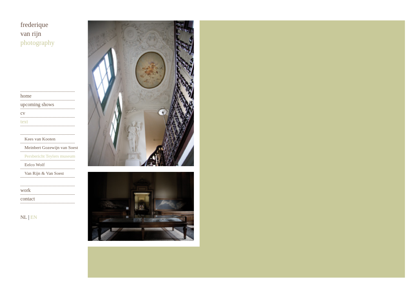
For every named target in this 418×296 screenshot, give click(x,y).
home (25, 96)
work (25, 190)
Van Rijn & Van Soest (44, 173)
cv (22, 113)
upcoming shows (37, 104)
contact (27, 199)
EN (33, 217)
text (24, 122)
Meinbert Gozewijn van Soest (51, 147)
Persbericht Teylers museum (49, 156)
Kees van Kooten (40, 138)
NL (23, 217)
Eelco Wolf (34, 164)
